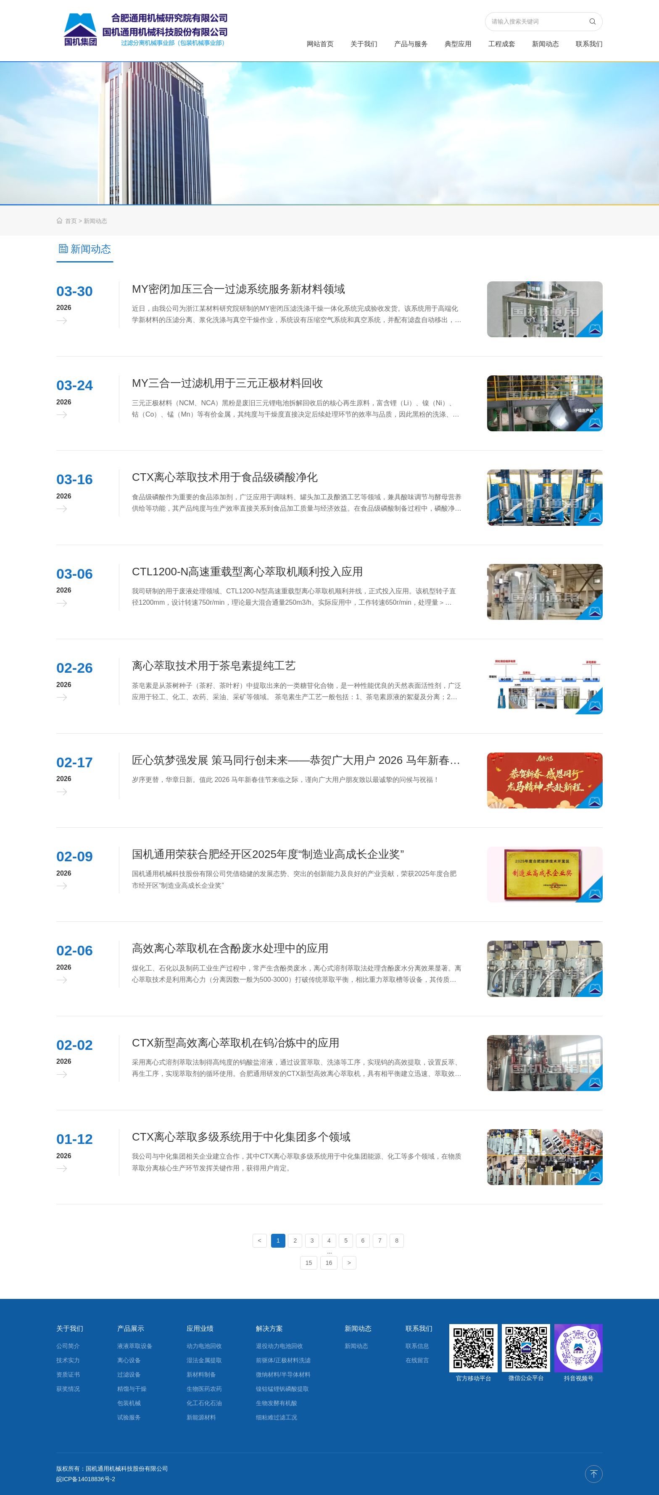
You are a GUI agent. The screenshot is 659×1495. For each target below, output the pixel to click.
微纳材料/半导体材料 (283, 1374)
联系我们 (589, 43)
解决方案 (269, 1328)
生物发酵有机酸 (276, 1403)
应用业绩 (200, 1328)
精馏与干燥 (132, 1388)
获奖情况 (68, 1388)
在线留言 (417, 1360)
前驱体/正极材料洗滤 (283, 1360)
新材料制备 (201, 1374)
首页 (66, 221)
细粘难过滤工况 (276, 1417)
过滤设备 (129, 1374)
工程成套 (501, 43)
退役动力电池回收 (279, 1346)
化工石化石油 (204, 1403)
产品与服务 (411, 43)
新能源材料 (201, 1417)
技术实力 (68, 1360)
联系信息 (417, 1346)
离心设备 (129, 1360)
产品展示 (130, 1328)
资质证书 (68, 1374)
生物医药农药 (204, 1388)
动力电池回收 (204, 1346)
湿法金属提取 (204, 1360)
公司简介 (68, 1346)
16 (329, 1262)
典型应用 (458, 43)
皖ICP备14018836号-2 (85, 1479)
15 (309, 1262)
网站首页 (320, 43)
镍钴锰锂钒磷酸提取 (282, 1388)
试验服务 (129, 1417)
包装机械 (129, 1403)
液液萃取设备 (135, 1346)
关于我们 (364, 43)
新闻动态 (545, 43)
